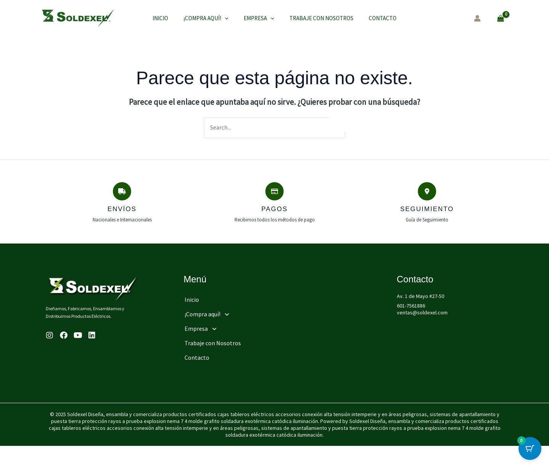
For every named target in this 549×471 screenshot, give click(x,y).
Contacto (369, 18)
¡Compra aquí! (203, 18)
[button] (237, 312)
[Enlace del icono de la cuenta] (477, 18)
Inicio (162, 18)
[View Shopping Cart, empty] (500, 18)
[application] (222, 18)
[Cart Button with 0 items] (529, 452)
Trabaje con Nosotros (312, 18)
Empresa (253, 18)
